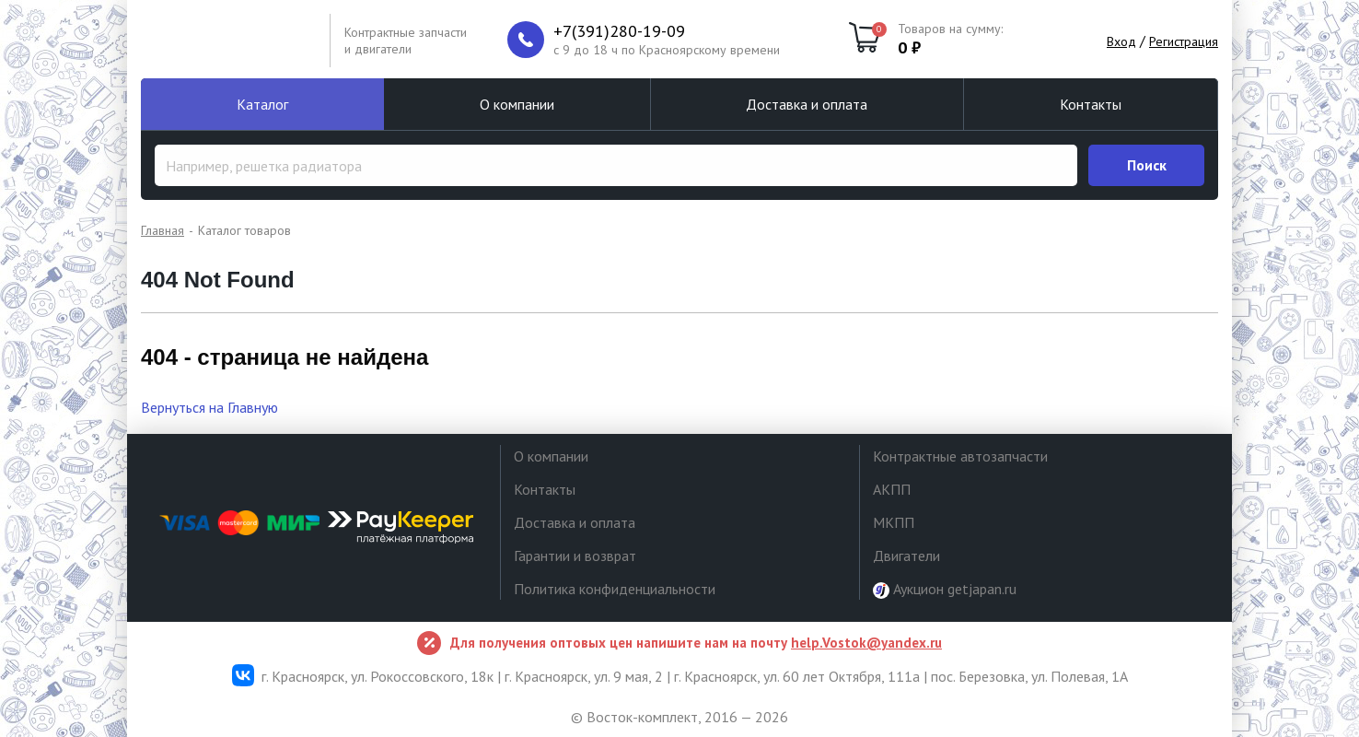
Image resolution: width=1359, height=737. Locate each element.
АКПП (892, 489)
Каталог (262, 104)
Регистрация (1183, 41)
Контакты (1090, 104)
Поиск (1147, 165)
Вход (1121, 41)
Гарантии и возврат (575, 555)
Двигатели (906, 555)
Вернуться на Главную (209, 407)
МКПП (893, 522)
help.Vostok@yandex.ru (866, 642)
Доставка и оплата (806, 104)
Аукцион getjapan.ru (944, 589)
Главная (162, 230)
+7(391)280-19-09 (619, 31)
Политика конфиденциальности (614, 588)
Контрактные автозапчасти (960, 456)
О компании (517, 104)
